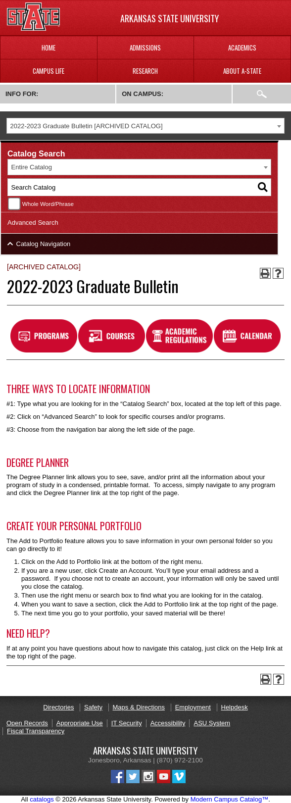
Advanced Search (32, 222)
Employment (193, 707)
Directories (58, 707)
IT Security (126, 723)
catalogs (41, 799)
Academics (242, 47)
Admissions (145, 47)
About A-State (242, 71)
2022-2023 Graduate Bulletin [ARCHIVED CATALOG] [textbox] (86, 126)
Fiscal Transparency (35, 731)
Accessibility (168, 723)
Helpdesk (234, 707)
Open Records (27, 723)
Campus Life (48, 71)
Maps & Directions (139, 707)
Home (48, 47)
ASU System (212, 723)
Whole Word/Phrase (48, 204)
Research (145, 71)
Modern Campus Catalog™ (230, 799)
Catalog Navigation (43, 244)
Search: (262, 94)
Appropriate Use (79, 723)
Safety (93, 707)
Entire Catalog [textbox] (31, 167)
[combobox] (145, 126)
